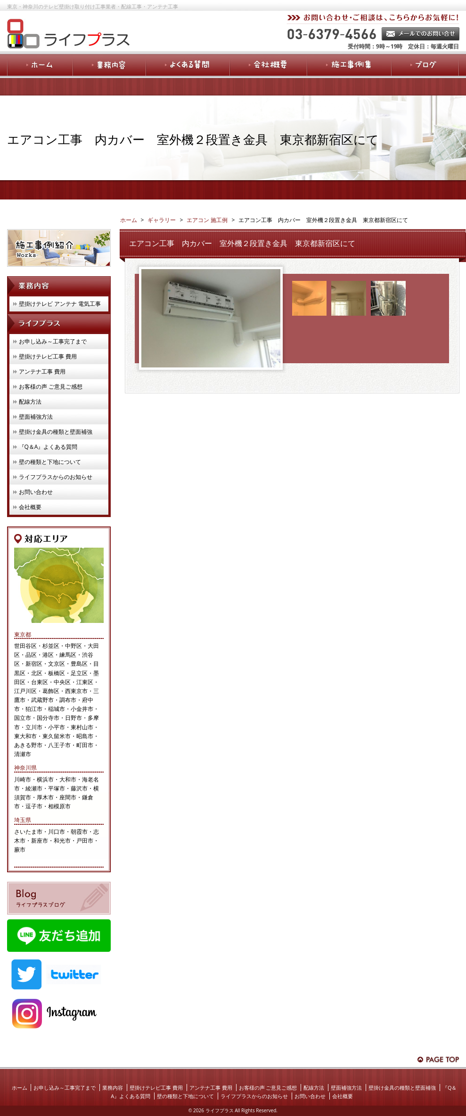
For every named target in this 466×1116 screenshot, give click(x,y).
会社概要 (30, 507)
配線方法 (30, 402)
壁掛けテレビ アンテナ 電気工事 (60, 304)
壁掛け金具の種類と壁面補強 (55, 432)
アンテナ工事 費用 (42, 371)
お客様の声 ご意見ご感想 (50, 387)
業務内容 (112, 1087)
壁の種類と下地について (50, 462)
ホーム (19, 1087)
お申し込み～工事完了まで (53, 341)
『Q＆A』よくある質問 (48, 447)
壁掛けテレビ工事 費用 (48, 356)
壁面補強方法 (36, 417)
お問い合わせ (36, 492)
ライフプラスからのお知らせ (55, 477)
